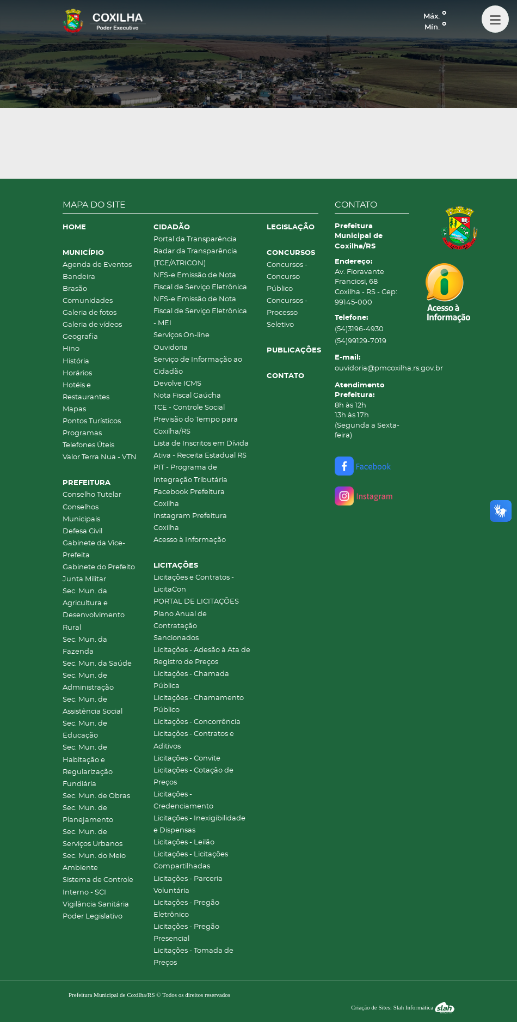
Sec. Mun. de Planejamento (88, 814)
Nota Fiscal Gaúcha (187, 395)
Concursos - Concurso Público (287, 277)
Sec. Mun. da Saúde (97, 663)
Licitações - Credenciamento (183, 800)
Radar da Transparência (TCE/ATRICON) (195, 257)
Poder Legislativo (92, 916)
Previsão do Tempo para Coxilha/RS (195, 425)
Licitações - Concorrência (197, 722)
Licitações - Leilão (183, 842)
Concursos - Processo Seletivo (287, 312)
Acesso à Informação (189, 540)
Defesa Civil (82, 531)
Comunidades (88, 301)
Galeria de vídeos (92, 324)
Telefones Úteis (88, 445)
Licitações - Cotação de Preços (193, 776)
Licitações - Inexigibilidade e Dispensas (199, 824)
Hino (71, 348)
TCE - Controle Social (189, 407)
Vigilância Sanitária (96, 904)
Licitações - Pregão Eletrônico (186, 908)
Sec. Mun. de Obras (96, 796)
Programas (82, 433)
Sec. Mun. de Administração (88, 681)
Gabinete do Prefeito (99, 567)
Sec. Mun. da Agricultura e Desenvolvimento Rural (94, 609)
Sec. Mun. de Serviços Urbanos (92, 838)
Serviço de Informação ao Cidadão (197, 365)
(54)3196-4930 (359, 329)
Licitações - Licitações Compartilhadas (190, 860)
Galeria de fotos (89, 313)
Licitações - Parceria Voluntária (188, 885)
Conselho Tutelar (92, 494)
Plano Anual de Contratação (180, 620)
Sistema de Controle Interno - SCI (98, 886)
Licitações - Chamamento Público (198, 704)
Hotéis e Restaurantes (86, 391)
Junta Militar (84, 579)
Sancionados (176, 638)
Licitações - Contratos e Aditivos (193, 740)
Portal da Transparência (195, 239)
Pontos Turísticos (92, 421)
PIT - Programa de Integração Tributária (190, 473)
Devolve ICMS (177, 383)
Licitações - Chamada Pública (191, 680)
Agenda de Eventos (97, 265)
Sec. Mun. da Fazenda (85, 645)
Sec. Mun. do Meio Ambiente (94, 862)
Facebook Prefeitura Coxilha (189, 498)
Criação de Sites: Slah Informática (402, 1007)
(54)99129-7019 (360, 341)
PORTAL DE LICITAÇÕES (196, 601)
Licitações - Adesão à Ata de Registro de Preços (201, 656)
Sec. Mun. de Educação (85, 729)
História (76, 361)
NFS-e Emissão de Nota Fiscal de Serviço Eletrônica (200, 281)
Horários (77, 373)
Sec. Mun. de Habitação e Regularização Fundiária (88, 765)
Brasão (75, 289)
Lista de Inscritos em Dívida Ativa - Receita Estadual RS (201, 449)
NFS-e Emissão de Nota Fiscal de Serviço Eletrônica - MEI (200, 311)
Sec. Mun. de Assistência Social (92, 705)
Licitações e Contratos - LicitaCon (193, 583)
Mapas (74, 409)
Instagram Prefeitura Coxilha (190, 522)
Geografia (80, 336)
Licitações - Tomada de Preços (193, 956)
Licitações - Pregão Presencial (186, 932)
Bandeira (79, 277)
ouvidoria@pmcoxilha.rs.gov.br (372, 368)
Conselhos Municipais (81, 513)
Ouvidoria (170, 347)
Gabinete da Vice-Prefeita (94, 549)
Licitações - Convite (186, 758)
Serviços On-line (181, 335)
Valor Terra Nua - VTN (100, 457)
